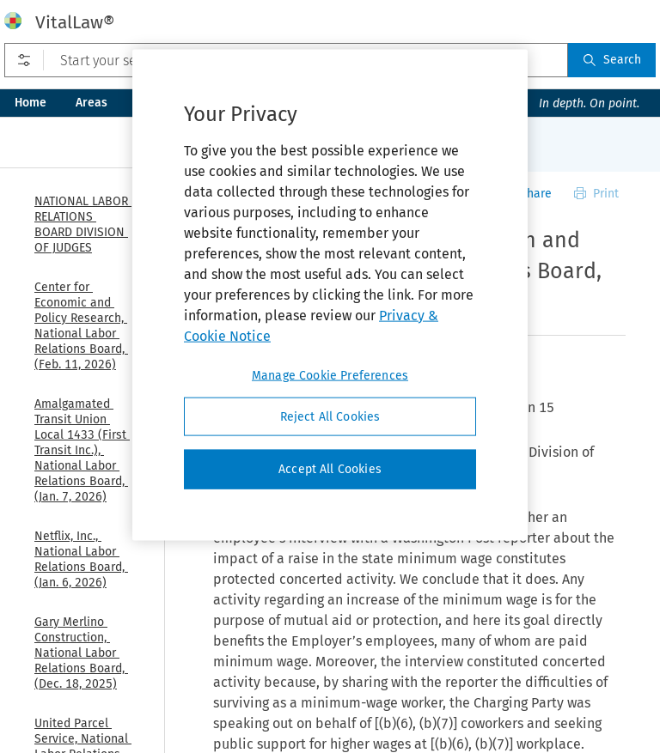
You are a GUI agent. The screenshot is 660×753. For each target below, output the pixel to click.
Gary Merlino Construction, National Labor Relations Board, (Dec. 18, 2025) (81, 653)
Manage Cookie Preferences (330, 374)
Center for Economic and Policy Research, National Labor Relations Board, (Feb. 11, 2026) (81, 326)
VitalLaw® (74, 22)
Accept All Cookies (330, 469)
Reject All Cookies (330, 416)
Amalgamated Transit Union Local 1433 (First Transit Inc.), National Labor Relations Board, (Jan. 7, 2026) (82, 450)
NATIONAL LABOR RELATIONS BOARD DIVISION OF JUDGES (82, 224)
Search (612, 59)
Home (30, 102)
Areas (91, 102)
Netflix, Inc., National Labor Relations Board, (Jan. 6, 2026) (81, 559)
